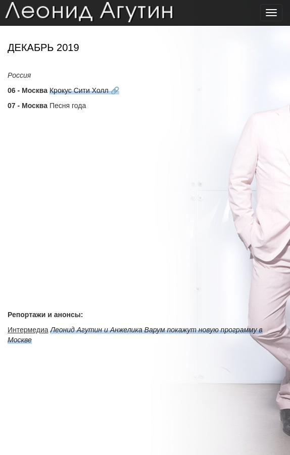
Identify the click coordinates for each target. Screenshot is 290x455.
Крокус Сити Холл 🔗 (84, 90)
